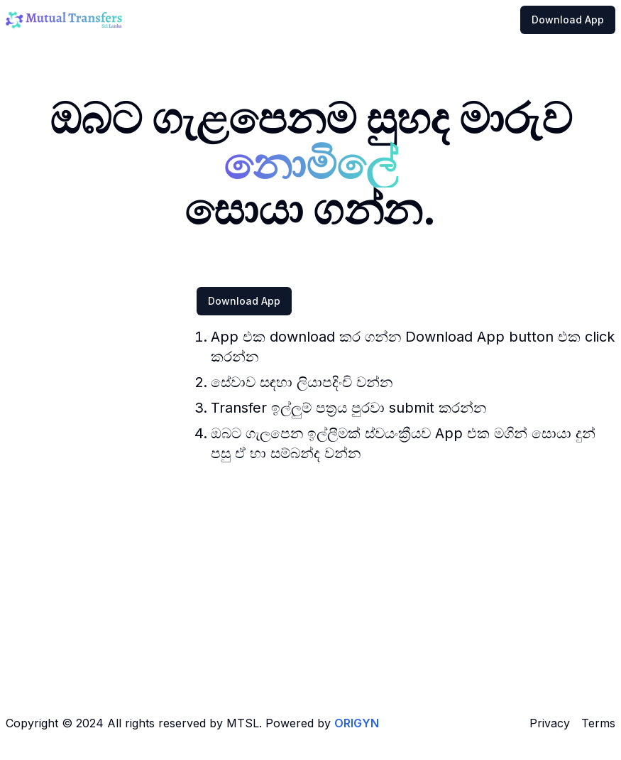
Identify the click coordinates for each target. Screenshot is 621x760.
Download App (568, 19)
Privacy (549, 723)
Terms (598, 723)
